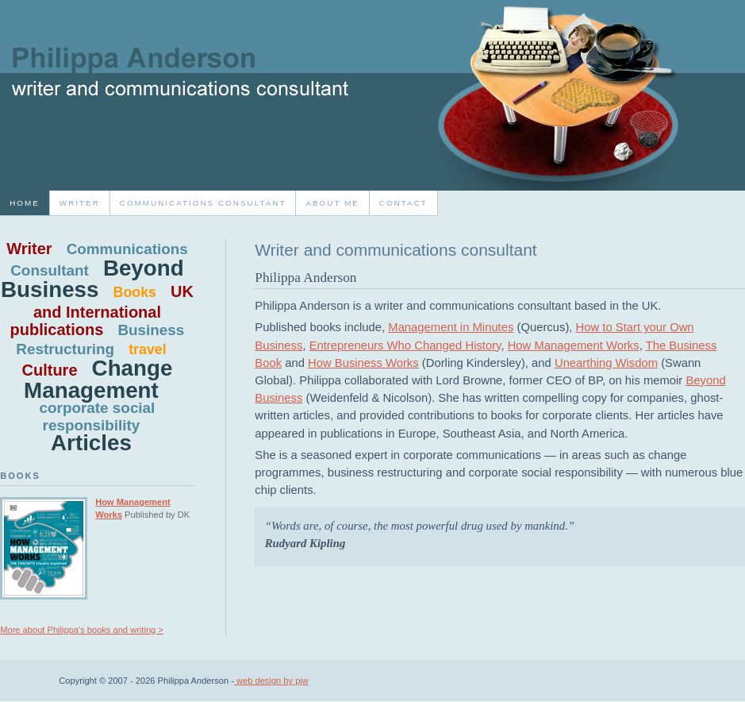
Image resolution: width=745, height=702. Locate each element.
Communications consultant (203, 203)
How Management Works (573, 345)
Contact (403, 203)
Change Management (98, 379)
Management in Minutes (450, 327)
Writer (80, 203)
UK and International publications (102, 310)
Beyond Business (92, 279)
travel (147, 349)
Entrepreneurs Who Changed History (405, 345)
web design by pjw (271, 680)
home (25, 203)
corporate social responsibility (98, 416)
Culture (50, 370)
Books (134, 292)
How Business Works (363, 363)
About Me (332, 203)
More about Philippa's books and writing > (81, 629)
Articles (91, 442)
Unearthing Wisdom (606, 363)
